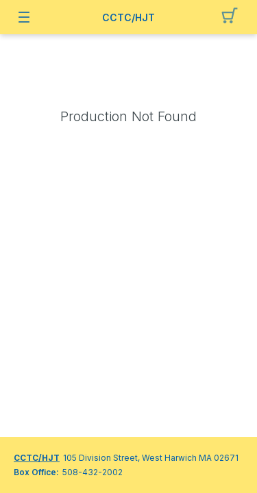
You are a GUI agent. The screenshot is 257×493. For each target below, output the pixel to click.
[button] (233, 17)
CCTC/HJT (128, 17)
